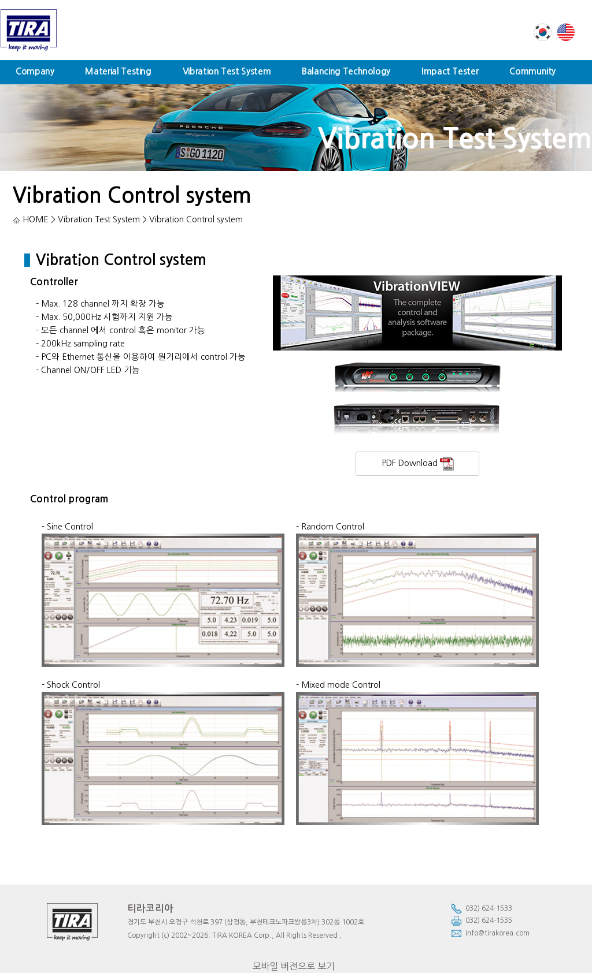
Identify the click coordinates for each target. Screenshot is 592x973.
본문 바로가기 (0, 0)
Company (35, 71)
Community (532, 71)
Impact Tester (449, 71)
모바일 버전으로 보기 (293, 966)
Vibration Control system (132, 195)
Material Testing (118, 71)
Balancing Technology (346, 71)
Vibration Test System (227, 71)
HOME (31, 219)
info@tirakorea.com (490, 933)
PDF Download (418, 464)
